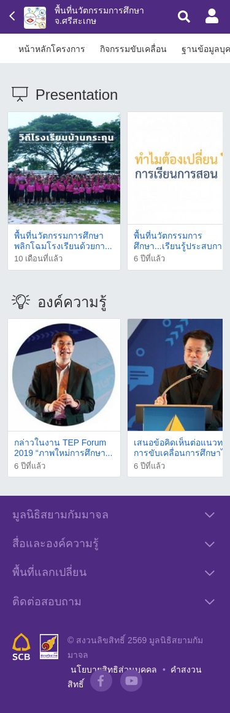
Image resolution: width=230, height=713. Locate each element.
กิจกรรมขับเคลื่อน (133, 49)
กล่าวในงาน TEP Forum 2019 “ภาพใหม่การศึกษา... (63, 448)
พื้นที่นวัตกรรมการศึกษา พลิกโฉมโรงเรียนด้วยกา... (63, 241)
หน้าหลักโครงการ (51, 49)
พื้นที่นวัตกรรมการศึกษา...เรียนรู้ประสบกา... (181, 241)
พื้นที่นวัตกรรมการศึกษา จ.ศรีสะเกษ (99, 16)
